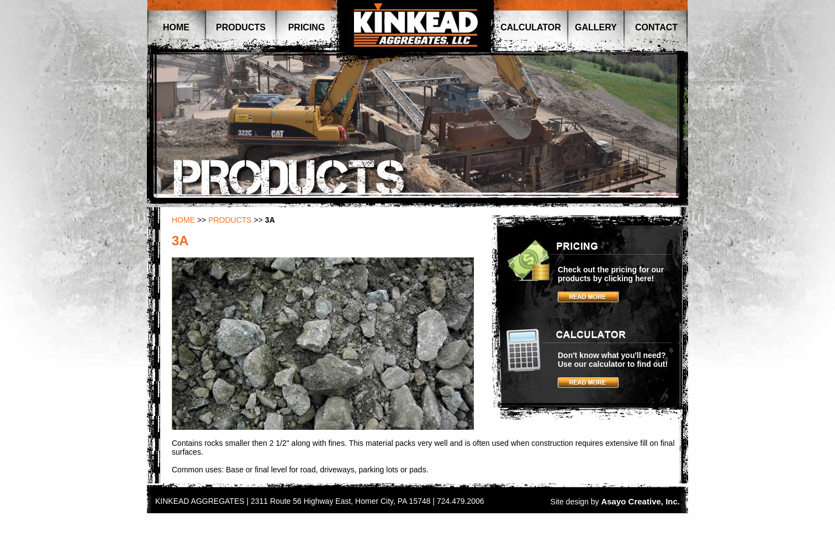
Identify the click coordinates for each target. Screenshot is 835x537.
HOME (176, 27)
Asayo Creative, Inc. (640, 501)
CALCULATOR (530, 27)
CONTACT (656, 27)
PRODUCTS (241, 27)
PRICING (306, 27)
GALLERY (596, 27)
